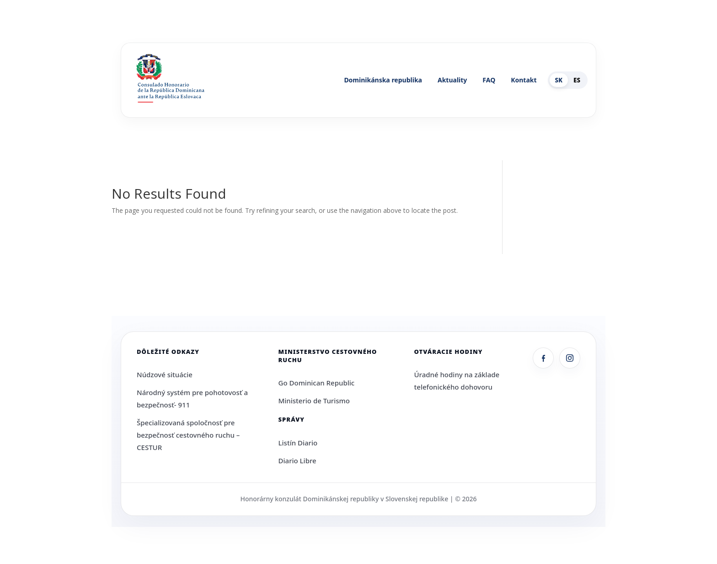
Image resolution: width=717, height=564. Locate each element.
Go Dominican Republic (316, 382)
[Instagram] (569, 358)
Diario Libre (297, 460)
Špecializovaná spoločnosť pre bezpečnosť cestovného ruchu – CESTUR (188, 435)
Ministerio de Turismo (314, 400)
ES (576, 80)
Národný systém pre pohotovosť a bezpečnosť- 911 (192, 398)
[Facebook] (543, 358)
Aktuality (452, 80)
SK (559, 80)
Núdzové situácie (165, 374)
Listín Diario (298, 442)
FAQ (488, 80)
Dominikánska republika (383, 80)
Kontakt (523, 80)
